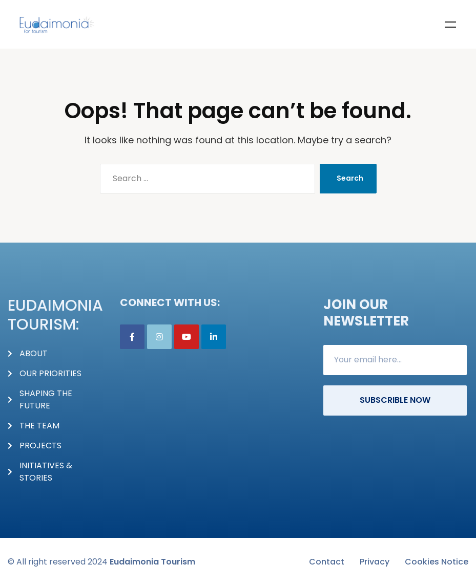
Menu (450, 24)
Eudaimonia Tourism (152, 562)
